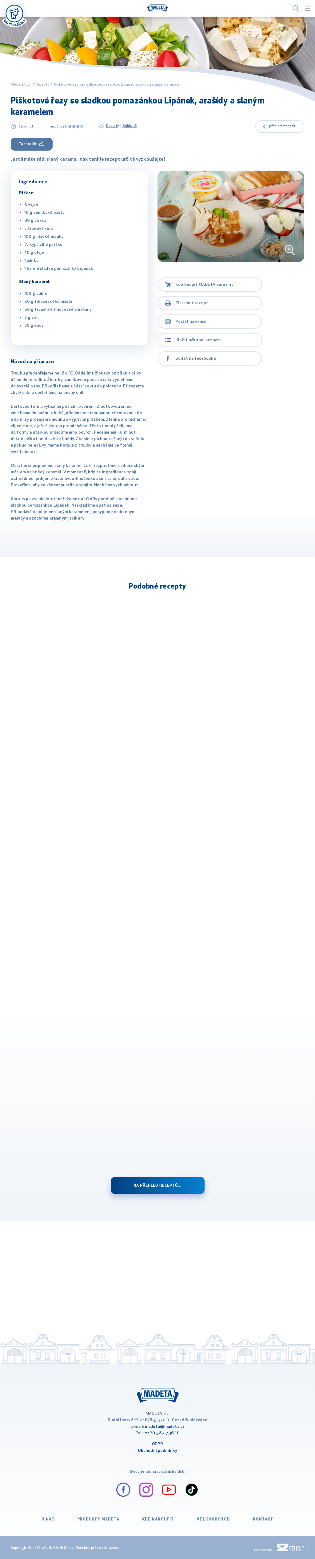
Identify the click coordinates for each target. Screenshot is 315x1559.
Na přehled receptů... (157, 1186)
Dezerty (112, 126)
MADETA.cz (21, 85)
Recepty (42, 85)
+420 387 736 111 (162, 1433)
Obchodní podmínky (157, 1450)
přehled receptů (282, 126)
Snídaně (129, 126)
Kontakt (263, 1519)
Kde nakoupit (158, 1519)
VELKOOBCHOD (213, 1519)
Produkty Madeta (98, 1519)
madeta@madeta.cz (165, 1426)
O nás (48, 1519)
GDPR (157, 1444)
